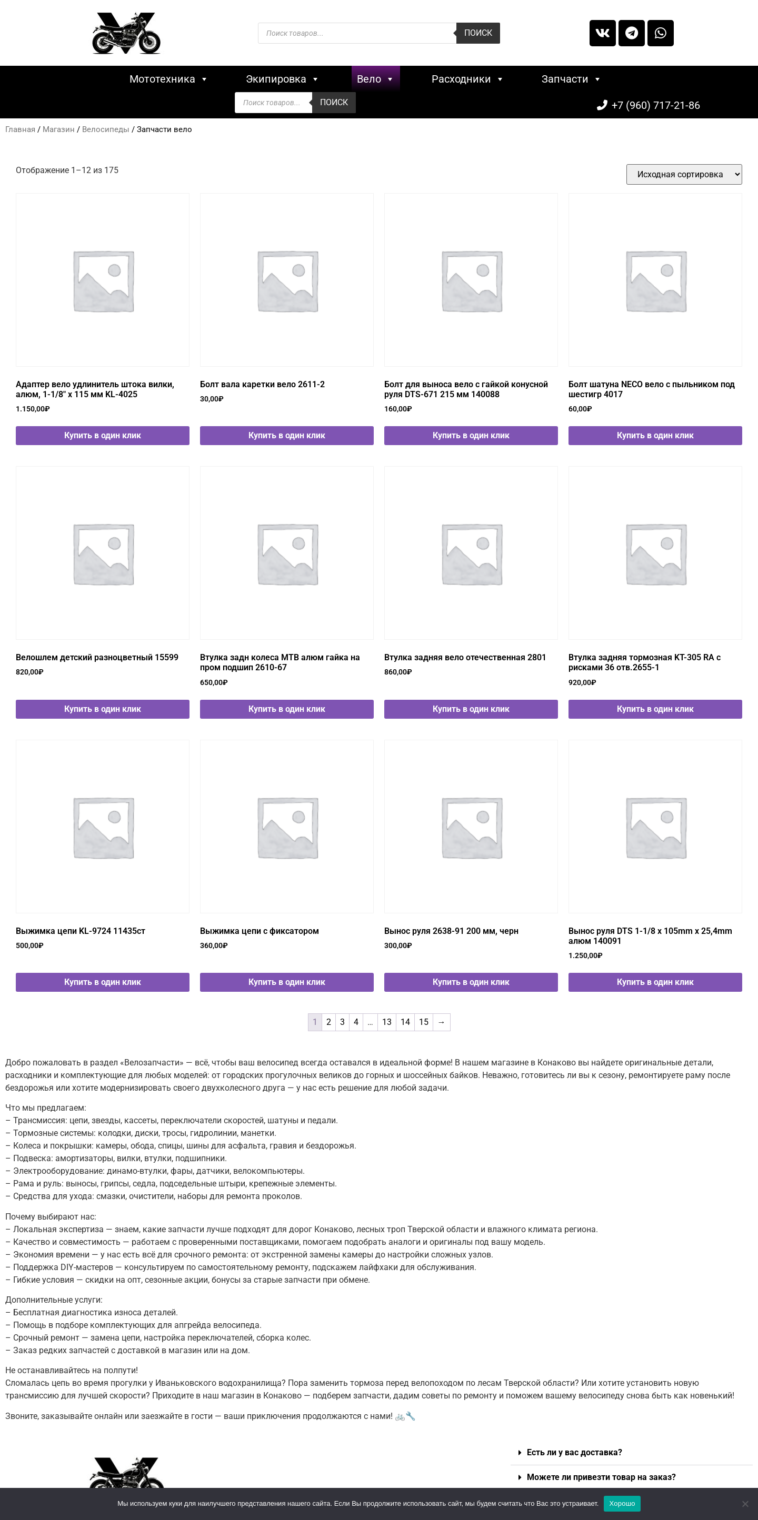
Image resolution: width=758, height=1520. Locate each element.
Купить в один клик (102, 430)
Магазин (59, 124)
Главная (20, 124)
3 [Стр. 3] (342, 1017)
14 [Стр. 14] (405, 1017)
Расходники (397, 79)
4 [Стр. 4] (356, 1017)
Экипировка (212, 79)
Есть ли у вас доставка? (574, 1448)
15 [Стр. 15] (423, 1017)
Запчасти (501, 79)
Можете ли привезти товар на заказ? (601, 1472)
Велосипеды (105, 124)
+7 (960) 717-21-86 (656, 79)
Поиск (478, 33)
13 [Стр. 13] (387, 1017)
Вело (305, 79)
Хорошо (622, 1503)
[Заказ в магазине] (684, 169)
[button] (632, 1448)
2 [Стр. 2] (328, 1017)
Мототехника (98, 79)
